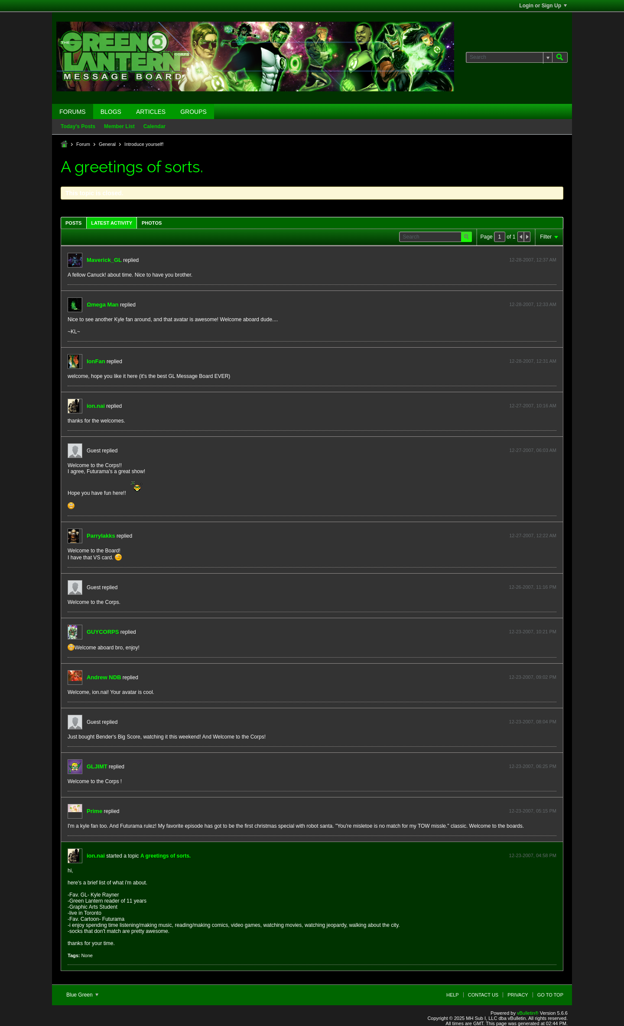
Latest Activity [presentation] (111, 223)
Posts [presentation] (73, 223)
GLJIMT (97, 766)
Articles (151, 111)
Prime (94, 811)
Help (452, 994)
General (107, 144)
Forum (83, 144)
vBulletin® (528, 1013)
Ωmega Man (103, 304)
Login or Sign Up (543, 6)
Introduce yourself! (144, 144)
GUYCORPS (103, 632)
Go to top (550, 994)
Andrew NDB (104, 677)
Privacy (517, 994)
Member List (119, 126)
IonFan (96, 361)
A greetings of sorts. (165, 856)
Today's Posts (78, 126)
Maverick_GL (104, 260)
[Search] (509, 57)
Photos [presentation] (152, 223)
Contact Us (483, 994)
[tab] (73, 223)
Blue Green (82, 995)
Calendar (154, 126)
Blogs (111, 111)
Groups (193, 111)
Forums (72, 111)
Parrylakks (101, 535)
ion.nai (96, 406)
